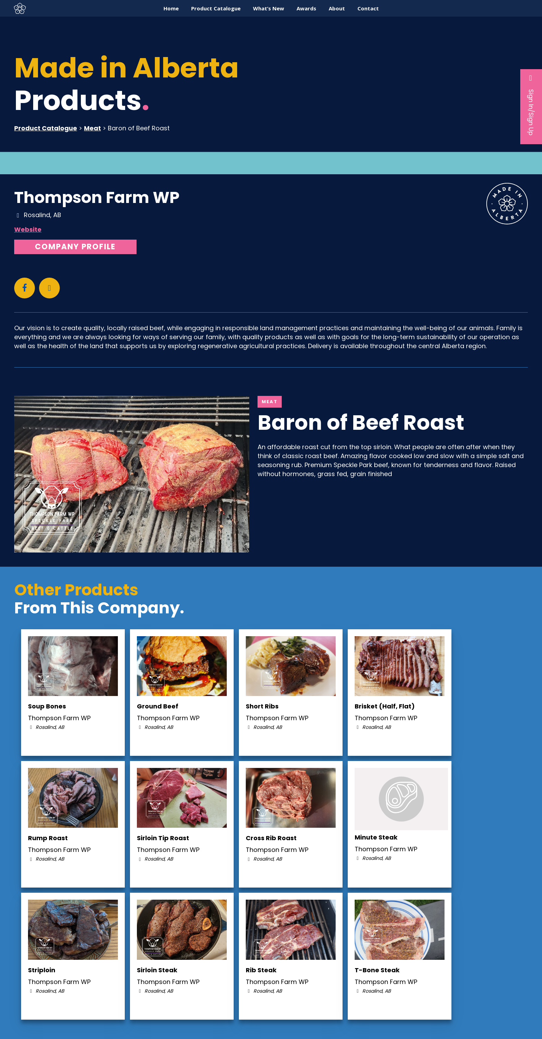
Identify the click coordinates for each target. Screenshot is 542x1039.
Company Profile (75, 246)
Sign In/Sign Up (531, 105)
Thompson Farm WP (96, 197)
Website (27, 229)
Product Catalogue (45, 128)
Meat (92, 128)
